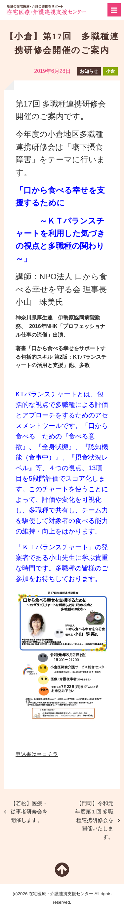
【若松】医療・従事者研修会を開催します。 (29, 812)
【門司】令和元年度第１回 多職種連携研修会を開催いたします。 (94, 820)
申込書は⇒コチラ (37, 754)
